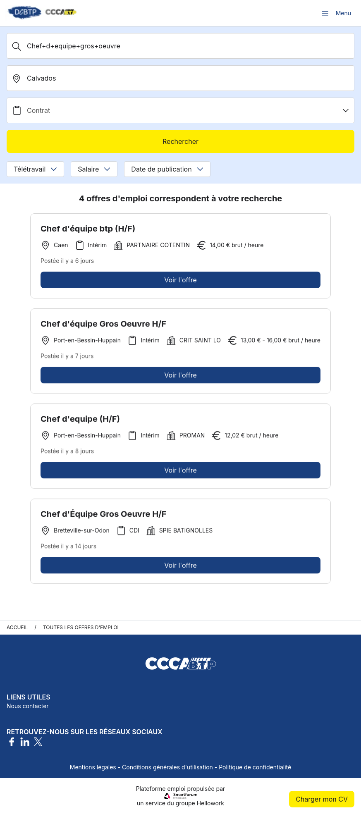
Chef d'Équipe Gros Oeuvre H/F (104, 517)
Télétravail (35, 169)
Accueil (17, 627)
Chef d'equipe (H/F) (80, 422)
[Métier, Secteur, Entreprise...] (180, 46)
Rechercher (180, 141)
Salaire (94, 169)
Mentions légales (93, 767)
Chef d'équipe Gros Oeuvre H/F (103, 327)
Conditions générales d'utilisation (167, 767)
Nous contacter (28, 705)
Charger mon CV (322, 799)
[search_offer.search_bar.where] (180, 78)
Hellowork (210, 803)
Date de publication (167, 169)
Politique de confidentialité (255, 767)
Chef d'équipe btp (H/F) (88, 229)
